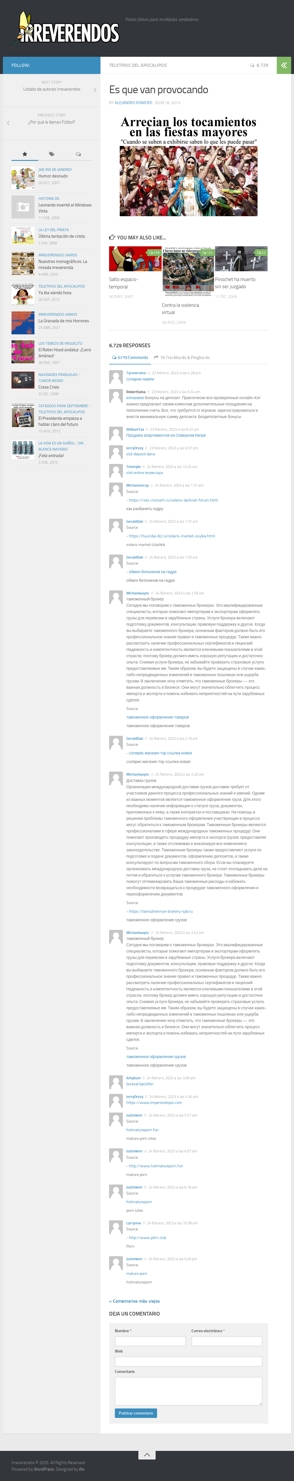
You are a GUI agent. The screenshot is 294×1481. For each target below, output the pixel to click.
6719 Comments (131, 357)
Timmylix (133, 467)
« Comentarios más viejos (134, 1301)
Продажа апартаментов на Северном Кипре (166, 435)
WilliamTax (135, 429)
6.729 (259, 65)
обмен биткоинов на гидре (153, 571)
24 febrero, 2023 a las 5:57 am (172, 1115)
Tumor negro (50, 380)
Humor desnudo (53, 176)
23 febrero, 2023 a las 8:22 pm (174, 429)
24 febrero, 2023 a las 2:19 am (173, 738)
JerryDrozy (134, 448)
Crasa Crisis (48, 387)
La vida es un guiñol (56, 443)
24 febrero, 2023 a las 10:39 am (172, 1223)
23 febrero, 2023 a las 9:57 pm (173, 448)
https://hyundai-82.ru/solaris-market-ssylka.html (172, 535)
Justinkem (134, 1115)
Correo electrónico (208, 1330)
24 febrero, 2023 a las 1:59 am (179, 593)
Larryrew (133, 1223)
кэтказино (135, 397)
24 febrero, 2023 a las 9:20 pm (172, 1258)
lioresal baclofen (140, 1083)
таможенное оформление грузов (156, 1056)
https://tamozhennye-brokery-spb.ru (161, 911)
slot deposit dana (140, 454)
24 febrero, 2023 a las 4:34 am (173, 1096)
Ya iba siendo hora (54, 292)
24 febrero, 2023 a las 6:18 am (172, 1187)
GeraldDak (134, 521)
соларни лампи (140, 378)
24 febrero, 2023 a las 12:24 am (172, 467)
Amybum (133, 1078)
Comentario (125, 1371)
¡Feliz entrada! (51, 455)
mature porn (136, 1273)
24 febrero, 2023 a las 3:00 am (171, 1078)
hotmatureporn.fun (142, 1129)
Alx (81, 1469)
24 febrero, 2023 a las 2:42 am (179, 932)
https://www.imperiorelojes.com (154, 1102)
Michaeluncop (137, 485)
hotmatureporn (139, 1201)
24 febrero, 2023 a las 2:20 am (179, 774)
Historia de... (50, 198)
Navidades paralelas (57, 374)
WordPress (44, 1469)
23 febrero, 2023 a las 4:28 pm (176, 373)
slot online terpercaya (144, 472)
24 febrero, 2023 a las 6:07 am (172, 1151)
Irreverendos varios (57, 255)
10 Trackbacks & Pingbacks (187, 357)
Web (119, 1351)
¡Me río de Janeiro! (55, 169)
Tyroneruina (136, 373)
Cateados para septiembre (63, 406)
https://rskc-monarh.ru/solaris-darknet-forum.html (173, 499)
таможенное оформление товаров (158, 717)
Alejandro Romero (133, 102)
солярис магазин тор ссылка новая (161, 753)
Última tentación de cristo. (62, 236)
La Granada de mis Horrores (63, 320)
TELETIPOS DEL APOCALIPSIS (138, 65)
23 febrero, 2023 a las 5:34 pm (175, 391)
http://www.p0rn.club (147, 1237)
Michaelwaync (137, 593)
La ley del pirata (53, 230)
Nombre (123, 1330)
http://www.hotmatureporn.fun (156, 1165)
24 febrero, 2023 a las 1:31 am (179, 485)
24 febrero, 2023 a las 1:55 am (173, 557)
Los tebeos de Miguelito (60, 343)
